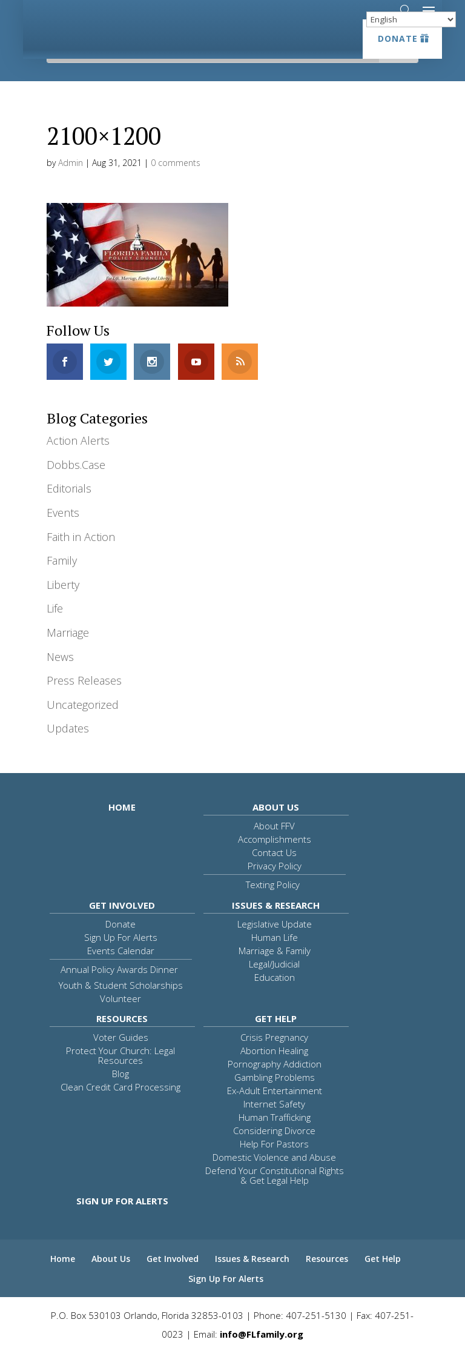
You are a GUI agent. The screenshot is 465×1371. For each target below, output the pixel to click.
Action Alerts (78, 458)
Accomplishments (274, 857)
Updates (68, 746)
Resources (122, 1037)
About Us (275, 825)
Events (63, 530)
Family (62, 578)
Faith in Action (81, 555)
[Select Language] (411, 19)
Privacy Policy (275, 884)
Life (55, 626)
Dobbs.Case (76, 483)
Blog (120, 1092)
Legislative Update (274, 942)
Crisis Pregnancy (274, 1055)
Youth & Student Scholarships (121, 1003)
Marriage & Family (275, 969)
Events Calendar (120, 969)
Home (122, 825)
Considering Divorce (274, 1149)
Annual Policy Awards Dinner (119, 987)
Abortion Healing (274, 1069)
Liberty (63, 603)
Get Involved (122, 923)
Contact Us (274, 871)
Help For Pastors (274, 1162)
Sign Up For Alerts (120, 955)
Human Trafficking (275, 1135)
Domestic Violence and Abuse (274, 1175)
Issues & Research (276, 923)
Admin (70, 181)
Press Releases (84, 698)
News (60, 675)
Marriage (68, 650)
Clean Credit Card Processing (120, 1105)
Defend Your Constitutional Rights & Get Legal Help (274, 1193)
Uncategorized (83, 722)
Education (274, 995)
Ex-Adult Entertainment (274, 1109)
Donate (398, 38)
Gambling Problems (274, 1095)
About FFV (274, 844)
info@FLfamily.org (261, 1352)
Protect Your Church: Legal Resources (120, 1073)
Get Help (276, 1037)
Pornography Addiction (275, 1082)
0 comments (175, 181)
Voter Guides (120, 1055)
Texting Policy (273, 903)
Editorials (69, 506)
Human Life (274, 955)
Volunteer (120, 1017)
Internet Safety (274, 1122)
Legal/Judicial (274, 982)
